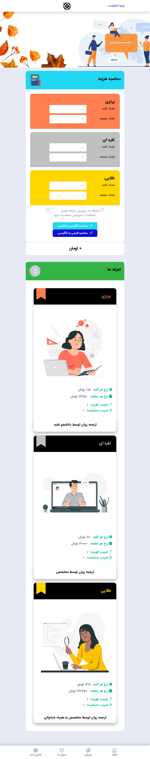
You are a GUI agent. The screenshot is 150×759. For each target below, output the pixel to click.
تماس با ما (35, 752)
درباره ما (62, 752)
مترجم (88, 752)
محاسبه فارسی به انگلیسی (75, 233)
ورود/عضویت (116, 5)
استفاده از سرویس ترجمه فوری (81, 211)
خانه (114, 752)
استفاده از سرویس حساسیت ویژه (75, 215)
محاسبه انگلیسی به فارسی (75, 226)
